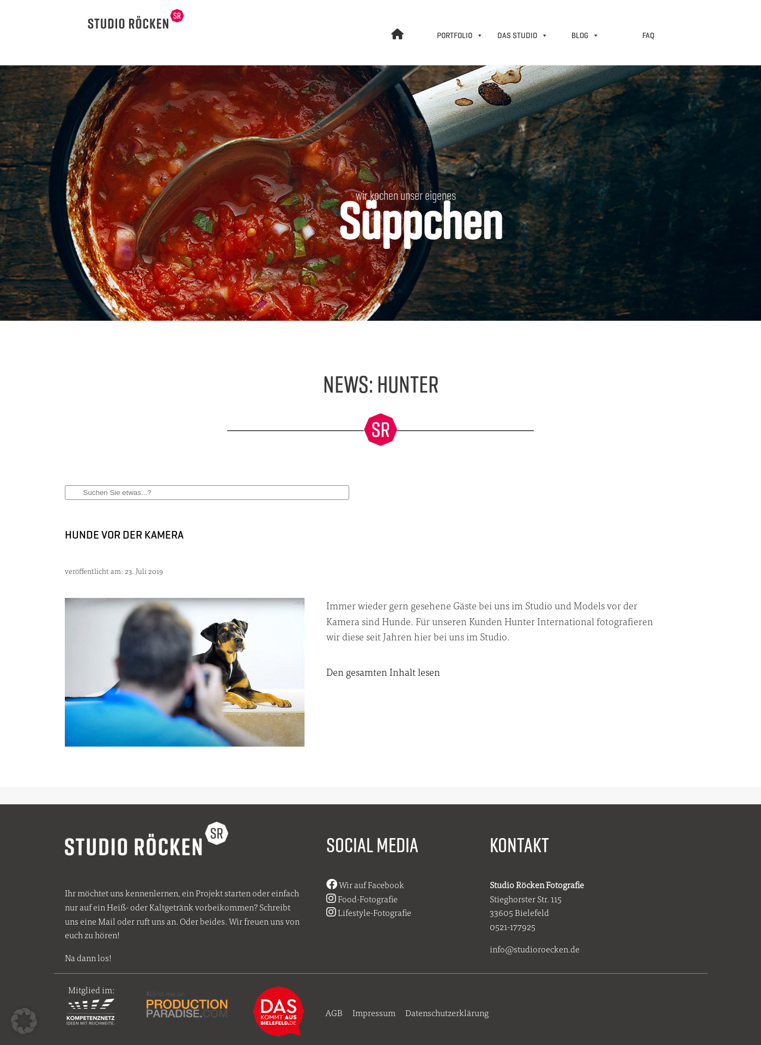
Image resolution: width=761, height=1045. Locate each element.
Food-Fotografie (362, 898)
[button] (24, 1021)
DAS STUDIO (522, 35)
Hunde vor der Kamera (124, 534)
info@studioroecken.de (535, 949)
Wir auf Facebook (365, 884)
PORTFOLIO (460, 35)
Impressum (373, 1012)
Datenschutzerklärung (447, 1012)
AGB (334, 1012)
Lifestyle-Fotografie (368, 912)
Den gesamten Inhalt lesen (383, 672)
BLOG (585, 35)
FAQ (648, 35)
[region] (380, 187)
